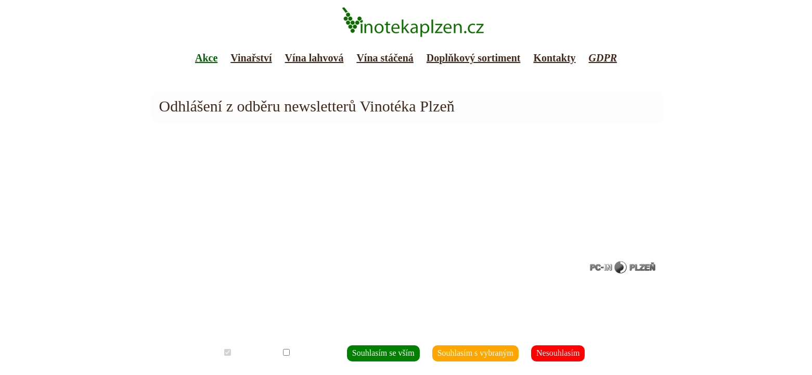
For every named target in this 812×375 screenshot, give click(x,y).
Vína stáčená (384, 58)
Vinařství (251, 58)
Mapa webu (171, 83)
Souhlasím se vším (391, 353)
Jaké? (447, 331)
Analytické (327, 353)
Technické (277, 353)
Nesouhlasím (533, 353)
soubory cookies (247, 267)
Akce (206, 58)
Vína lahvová (314, 58)
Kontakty (554, 58)
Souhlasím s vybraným (466, 353)
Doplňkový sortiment (474, 58)
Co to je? (468, 331)
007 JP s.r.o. (229, 260)
